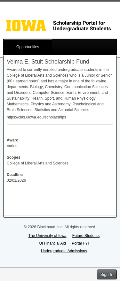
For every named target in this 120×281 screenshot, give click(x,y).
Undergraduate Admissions (64, 251)
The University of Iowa (47, 235)
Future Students (86, 235)
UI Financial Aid (52, 243)
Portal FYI (80, 243)
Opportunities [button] (27, 47)
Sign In (106, 274)
